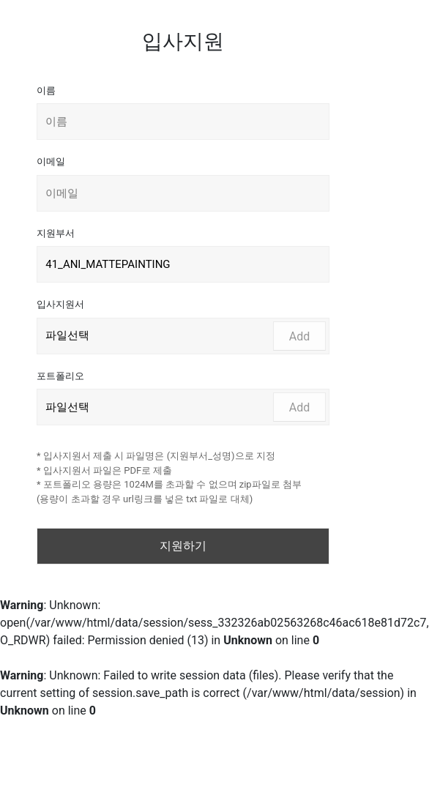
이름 (46, 90)
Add (299, 336)
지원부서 (56, 233)
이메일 (51, 161)
